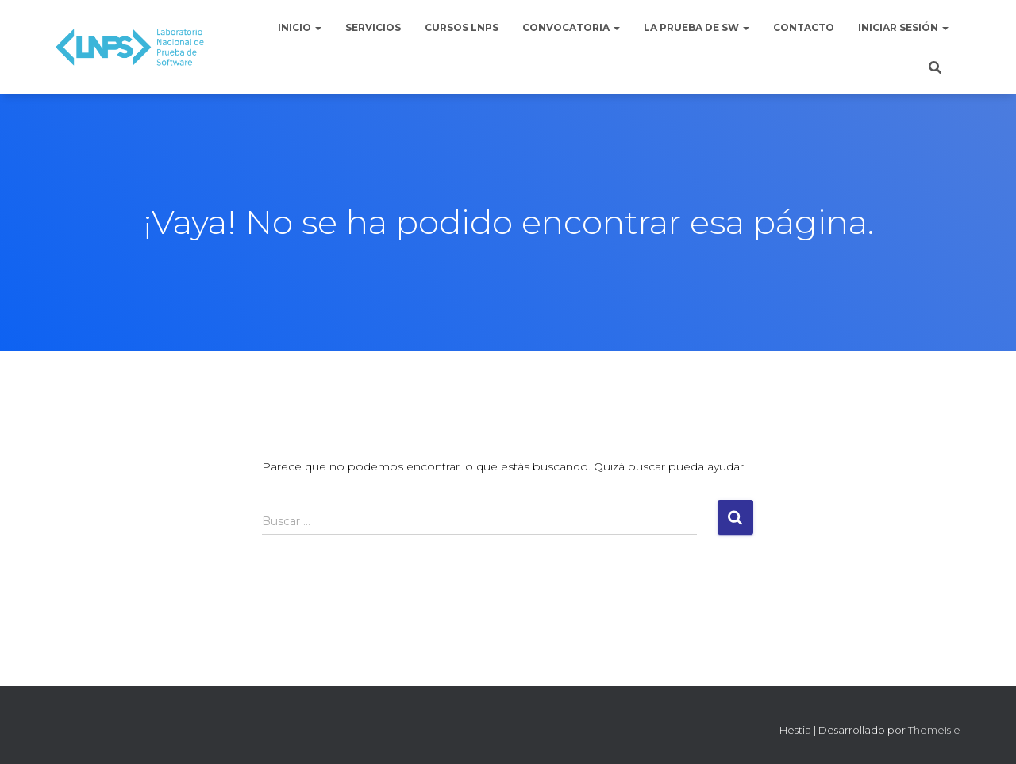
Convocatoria (571, 27)
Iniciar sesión (903, 27)
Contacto (803, 27)
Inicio (299, 27)
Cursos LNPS (461, 27)
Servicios (373, 27)
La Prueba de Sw (696, 27)
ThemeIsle (934, 730)
